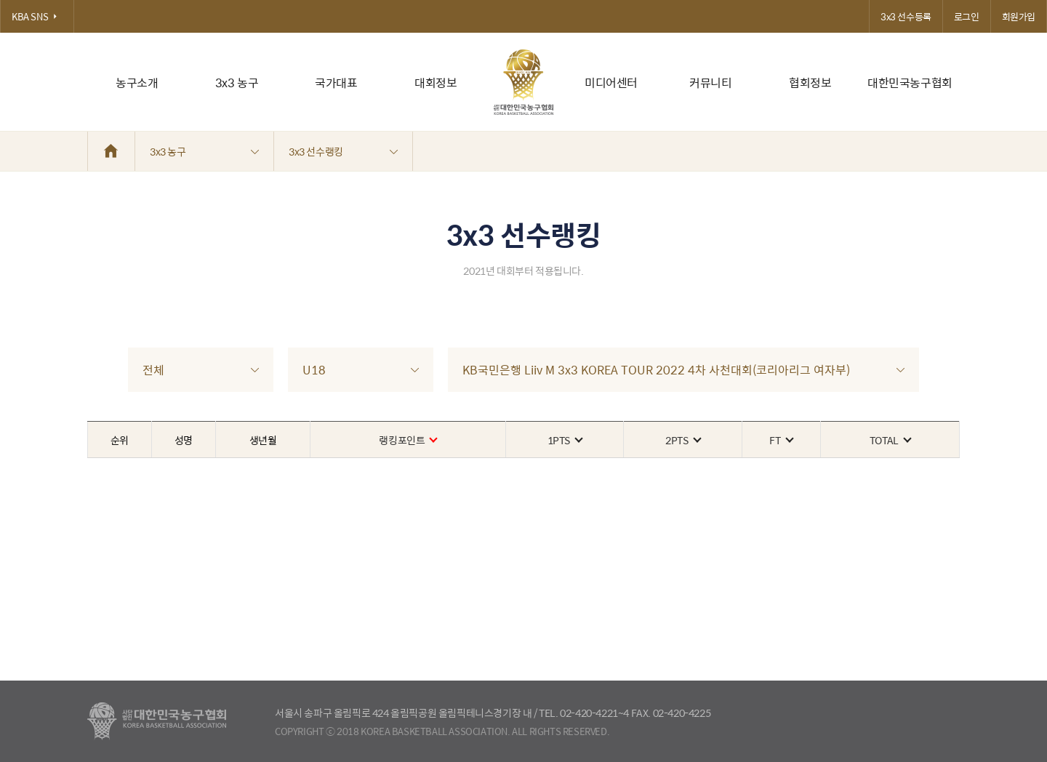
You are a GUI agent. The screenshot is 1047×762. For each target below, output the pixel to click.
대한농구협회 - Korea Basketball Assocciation (156, 721)
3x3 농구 (237, 82)
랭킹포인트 (407, 440)
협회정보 (810, 82)
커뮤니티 (710, 82)
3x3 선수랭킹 (343, 151)
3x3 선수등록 (905, 16)
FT (780, 440)
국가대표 (336, 82)
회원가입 (1018, 16)
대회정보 (435, 82)
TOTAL (890, 440)
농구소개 (137, 82)
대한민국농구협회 (909, 82)
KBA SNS (37, 16)
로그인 (966, 16)
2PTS (682, 440)
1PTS (564, 440)
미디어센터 (611, 82)
